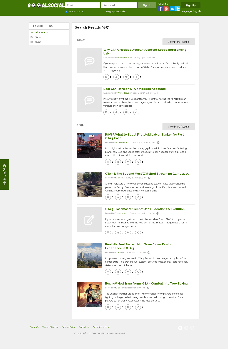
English (197, 11)
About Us (34, 327)
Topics (36, 37)
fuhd (117, 178)
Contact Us (84, 327)
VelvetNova (123, 57)
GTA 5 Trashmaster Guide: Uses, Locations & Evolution (145, 209)
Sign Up (191, 5)
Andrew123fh (121, 142)
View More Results (178, 41)
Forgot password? (115, 11)
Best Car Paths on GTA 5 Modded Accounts (134, 89)
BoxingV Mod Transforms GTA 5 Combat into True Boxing (146, 283)
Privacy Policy (68, 327)
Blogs (35, 41)
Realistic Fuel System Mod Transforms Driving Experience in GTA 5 (138, 246)
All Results (39, 32)
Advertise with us (101, 327)
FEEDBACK (4, 175)
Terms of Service (50, 327)
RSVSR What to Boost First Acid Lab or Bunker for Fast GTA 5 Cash (144, 136)
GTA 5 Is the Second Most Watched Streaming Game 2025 (147, 173)
